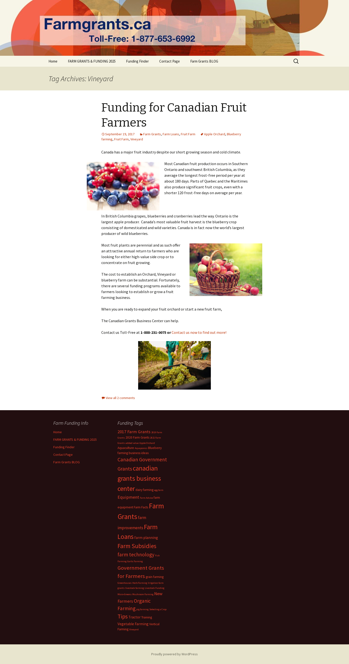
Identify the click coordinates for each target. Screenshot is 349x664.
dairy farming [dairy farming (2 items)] (144, 490)
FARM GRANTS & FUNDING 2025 (92, 61)
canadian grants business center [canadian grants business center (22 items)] (139, 478)
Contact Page (169, 61)
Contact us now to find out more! (199, 332)
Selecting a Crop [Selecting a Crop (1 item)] (158, 609)
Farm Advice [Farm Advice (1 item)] (146, 497)
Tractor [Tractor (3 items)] (134, 617)
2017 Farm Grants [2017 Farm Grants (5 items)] (134, 431)
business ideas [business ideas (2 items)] (139, 453)
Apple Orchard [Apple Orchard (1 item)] (147, 443)
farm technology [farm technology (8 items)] (136, 554)
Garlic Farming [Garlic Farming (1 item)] (135, 561)
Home (52, 61)
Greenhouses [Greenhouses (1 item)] (125, 582)
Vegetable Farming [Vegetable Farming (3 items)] (133, 624)
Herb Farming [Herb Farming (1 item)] (139, 582)
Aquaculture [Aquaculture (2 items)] (126, 448)
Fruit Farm (188, 134)
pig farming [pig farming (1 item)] (142, 609)
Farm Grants (152, 134)
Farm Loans (171, 134)
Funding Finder (137, 61)
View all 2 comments (120, 398)
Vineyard (136, 139)
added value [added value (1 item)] (132, 443)
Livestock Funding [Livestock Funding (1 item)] (154, 588)
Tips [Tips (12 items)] (123, 616)
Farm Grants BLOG (204, 61)
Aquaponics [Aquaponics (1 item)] (141, 448)
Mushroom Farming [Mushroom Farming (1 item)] (142, 594)
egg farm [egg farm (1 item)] (158, 490)
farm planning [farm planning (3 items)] (146, 537)
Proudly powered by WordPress (174, 654)
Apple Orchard (214, 134)
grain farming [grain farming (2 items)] (155, 577)
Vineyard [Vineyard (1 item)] (134, 629)
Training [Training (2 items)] (146, 617)
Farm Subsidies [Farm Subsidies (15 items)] (137, 546)
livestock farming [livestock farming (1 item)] (134, 588)
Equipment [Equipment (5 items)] (128, 497)
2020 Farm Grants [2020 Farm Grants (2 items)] (137, 437)
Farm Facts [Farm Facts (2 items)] (141, 507)
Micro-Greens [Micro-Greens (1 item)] (125, 594)
